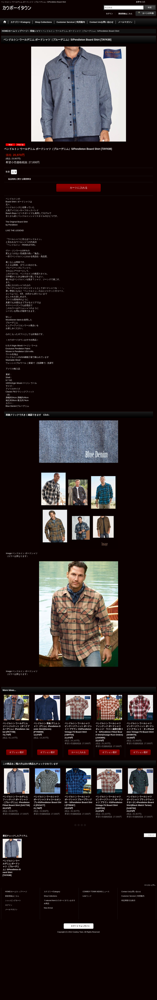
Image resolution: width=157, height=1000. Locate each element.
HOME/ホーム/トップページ (16, 891)
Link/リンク (87, 896)
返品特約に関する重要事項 (19, 179)
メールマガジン (11, 909)
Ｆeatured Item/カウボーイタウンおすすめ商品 (59, 901)
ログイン (109, 14)
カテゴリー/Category (52, 891)
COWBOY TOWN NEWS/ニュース (96, 891)
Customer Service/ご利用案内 (133, 896)
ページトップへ (149, 885)
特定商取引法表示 (128, 900)
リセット (151, 835)
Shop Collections (50, 896)
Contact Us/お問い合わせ (131, 891)
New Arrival (48, 908)
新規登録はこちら (125, 14)
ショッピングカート (13, 900)
